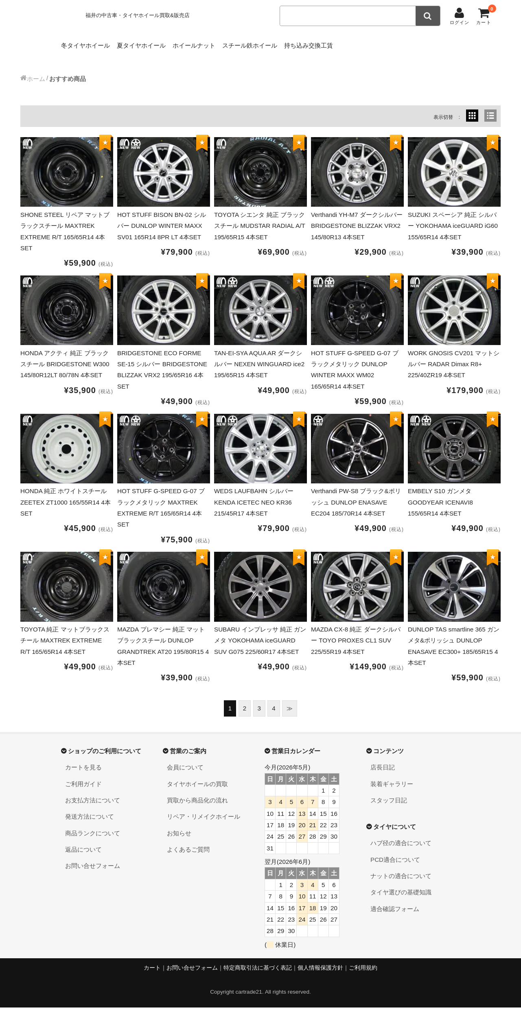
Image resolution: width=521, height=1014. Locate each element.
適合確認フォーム (394, 914)
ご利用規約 (363, 974)
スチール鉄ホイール (290, 43)
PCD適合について (395, 865)
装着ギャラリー (391, 790)
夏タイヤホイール (156, 43)
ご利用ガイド (83, 790)
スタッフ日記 (388, 806)
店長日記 (382, 773)
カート (152, 974)
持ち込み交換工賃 (362, 43)
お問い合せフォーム (92, 872)
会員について (185, 773)
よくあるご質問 (188, 855)
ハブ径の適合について (400, 849)
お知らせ (179, 839)
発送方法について (89, 823)
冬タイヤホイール (87, 43)
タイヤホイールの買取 (197, 790)
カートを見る (83, 773)
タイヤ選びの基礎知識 (400, 898)
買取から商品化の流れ (197, 806)
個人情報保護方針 (320, 974)
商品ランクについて (92, 839)
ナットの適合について (400, 882)
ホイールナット (222, 43)
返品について (83, 855)
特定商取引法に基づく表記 (257, 974)
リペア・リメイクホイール (203, 823)
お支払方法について (92, 806)
